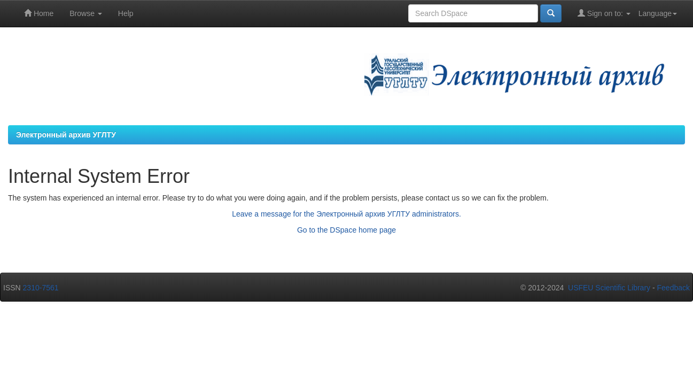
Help (126, 13)
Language (658, 13)
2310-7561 (41, 287)
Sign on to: (604, 13)
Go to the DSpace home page (346, 230)
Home (38, 13)
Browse (85, 13)
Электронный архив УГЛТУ (66, 134)
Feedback (673, 287)
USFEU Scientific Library (609, 287)
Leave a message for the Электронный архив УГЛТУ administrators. (346, 214)
